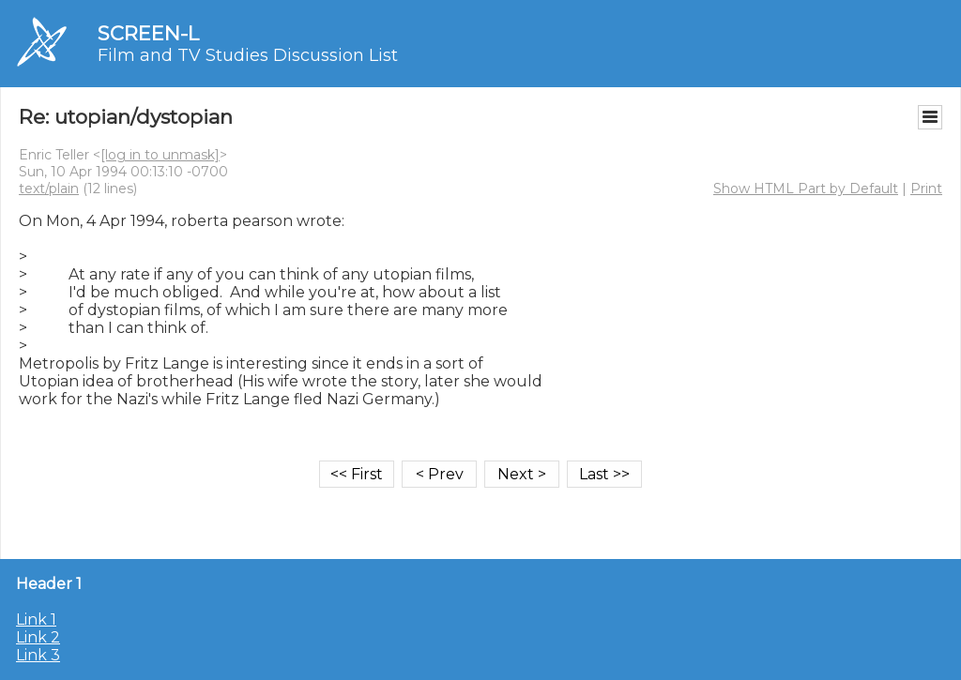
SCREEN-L (148, 33)
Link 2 (38, 637)
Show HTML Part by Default (805, 188)
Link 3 (38, 655)
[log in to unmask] (160, 154)
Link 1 (36, 619)
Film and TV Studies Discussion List (248, 55)
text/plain (49, 188)
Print (926, 188)
